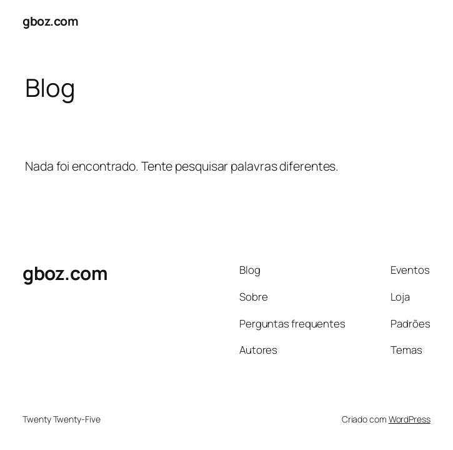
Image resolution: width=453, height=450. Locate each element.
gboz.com (50, 20)
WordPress (410, 419)
